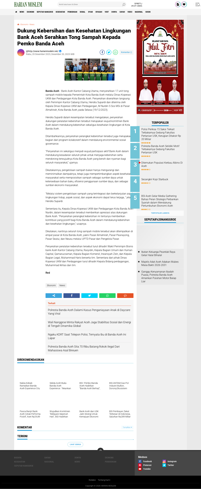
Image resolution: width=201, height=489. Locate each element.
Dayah (148, 12)
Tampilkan (127, 427)
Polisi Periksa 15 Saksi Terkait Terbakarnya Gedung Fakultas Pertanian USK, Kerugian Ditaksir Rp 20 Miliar (164, 134)
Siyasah (119, 12)
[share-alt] (54, 295)
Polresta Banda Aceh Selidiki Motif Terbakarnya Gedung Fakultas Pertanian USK (163, 148)
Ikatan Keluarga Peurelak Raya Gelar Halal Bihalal (158, 249)
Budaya (17, 457)
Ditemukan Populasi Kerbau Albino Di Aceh (163, 162)
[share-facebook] (102, 52)
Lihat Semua (75, 444)
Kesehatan (70, 12)
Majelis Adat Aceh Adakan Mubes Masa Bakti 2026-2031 (160, 258)
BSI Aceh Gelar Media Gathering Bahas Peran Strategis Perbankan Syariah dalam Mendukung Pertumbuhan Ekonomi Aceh (163, 199)
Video (157, 12)
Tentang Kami (104, 480)
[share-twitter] (108, 52)
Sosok (180, 12)
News (24, 12)
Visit (129, 12)
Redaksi (92, 480)
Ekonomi (34, 12)
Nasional (169, 12)
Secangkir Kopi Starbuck (161, 176)
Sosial (98, 12)
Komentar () (126, 52)
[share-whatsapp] (115, 52)
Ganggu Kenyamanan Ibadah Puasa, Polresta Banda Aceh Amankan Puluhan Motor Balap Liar (158, 271)
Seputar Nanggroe (52, 12)
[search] (91, 4)
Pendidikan (86, 12)
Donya (138, 12)
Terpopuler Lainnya (160, 208)
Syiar (108, 12)
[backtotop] (100, 451)
